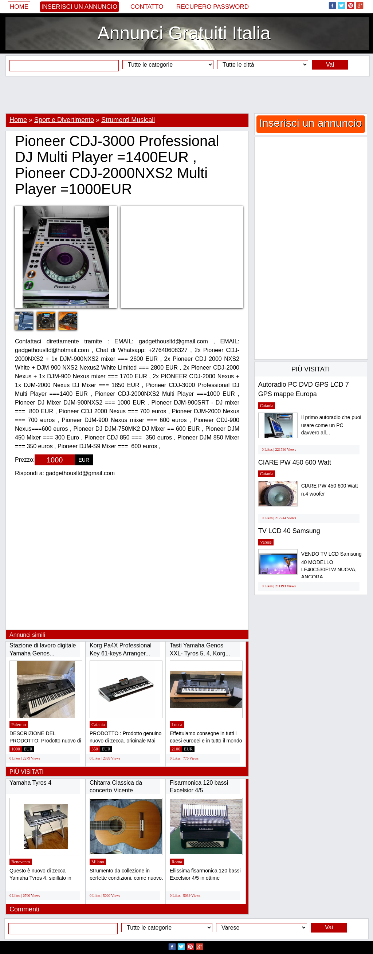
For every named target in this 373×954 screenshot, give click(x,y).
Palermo (18, 724)
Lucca (177, 724)
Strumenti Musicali (128, 119)
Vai (330, 65)
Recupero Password (212, 6)
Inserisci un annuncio (80, 6)
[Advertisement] (186, 94)
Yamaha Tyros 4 (30, 783)
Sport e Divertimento (64, 119)
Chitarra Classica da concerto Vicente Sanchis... (116, 790)
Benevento (20, 861)
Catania (98, 724)
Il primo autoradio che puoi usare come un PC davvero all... (331, 425)
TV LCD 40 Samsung (289, 531)
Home (19, 6)
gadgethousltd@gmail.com (80, 473)
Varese (266, 542)
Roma (177, 861)
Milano (97, 861)
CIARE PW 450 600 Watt (294, 462)
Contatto (147, 6)
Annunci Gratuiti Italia (183, 33)
